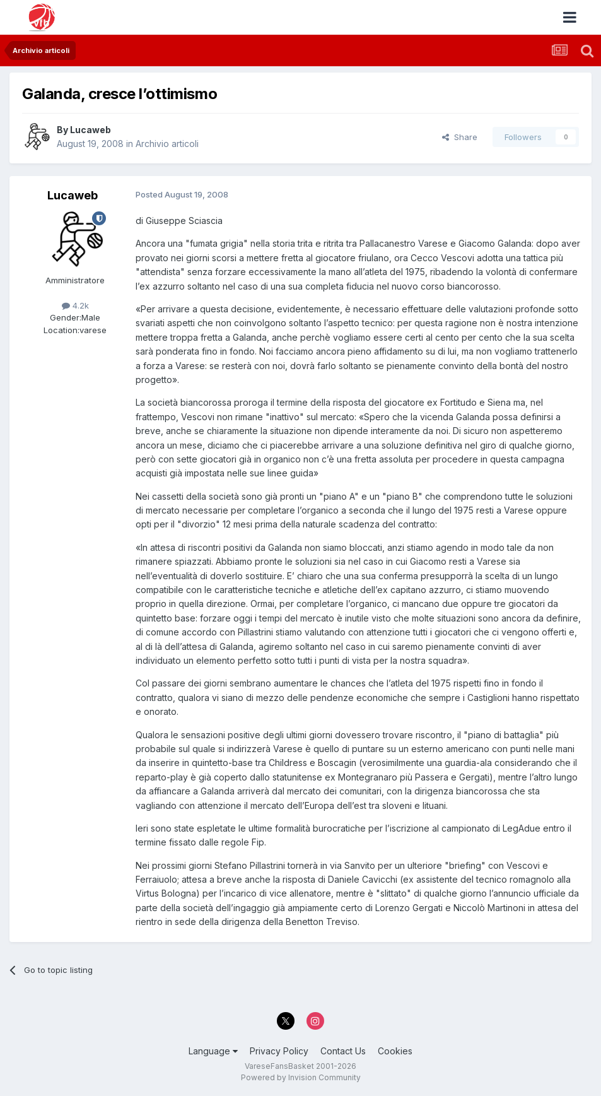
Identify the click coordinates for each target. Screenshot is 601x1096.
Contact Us (343, 1051)
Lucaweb (90, 129)
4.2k (75, 305)
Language (213, 1051)
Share (459, 137)
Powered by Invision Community (301, 1077)
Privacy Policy (279, 1051)
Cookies (395, 1051)
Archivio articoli (167, 143)
